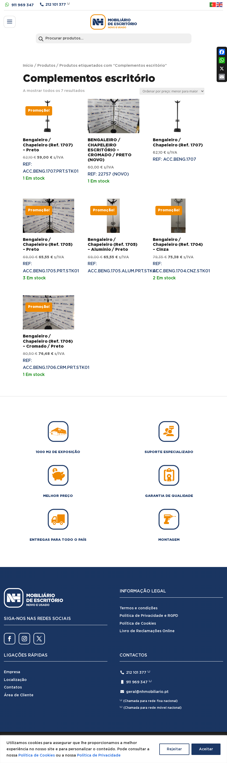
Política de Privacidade (99, 755)
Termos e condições (138, 608)
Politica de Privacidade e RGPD (149, 615)
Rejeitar (174, 749)
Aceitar (206, 749)
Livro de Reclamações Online (147, 631)
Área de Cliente (18, 695)
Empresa (12, 672)
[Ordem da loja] (172, 91)
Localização (15, 679)
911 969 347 (22, 5)
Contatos (13, 687)
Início (28, 65)
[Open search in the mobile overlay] (113, 38)
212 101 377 (55, 4)
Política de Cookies (36, 755)
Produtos (46, 65)
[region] (113, 749)
